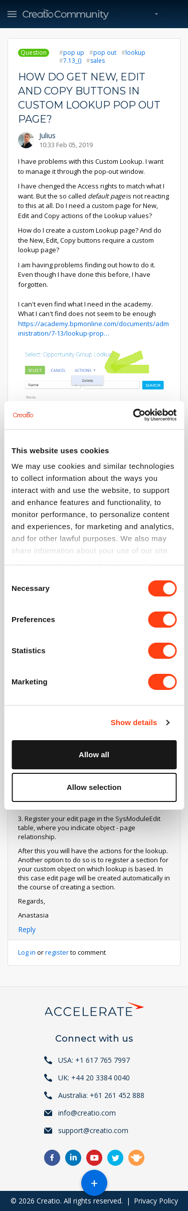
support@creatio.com (93, 1130)
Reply (27, 929)
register (57, 952)
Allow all (94, 754)
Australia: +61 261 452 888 (101, 1095)
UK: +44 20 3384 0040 (94, 1077)
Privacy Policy (156, 1200)
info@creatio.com (87, 1113)
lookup (135, 52)
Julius (47, 135)
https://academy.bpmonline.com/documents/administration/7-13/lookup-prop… (93, 328)
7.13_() (72, 60)
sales (97, 60)
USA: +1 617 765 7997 (94, 1060)
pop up (73, 52)
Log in (27, 952)
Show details (134, 722)
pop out (104, 52)
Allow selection (94, 787)
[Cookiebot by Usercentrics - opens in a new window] (133, 415)
